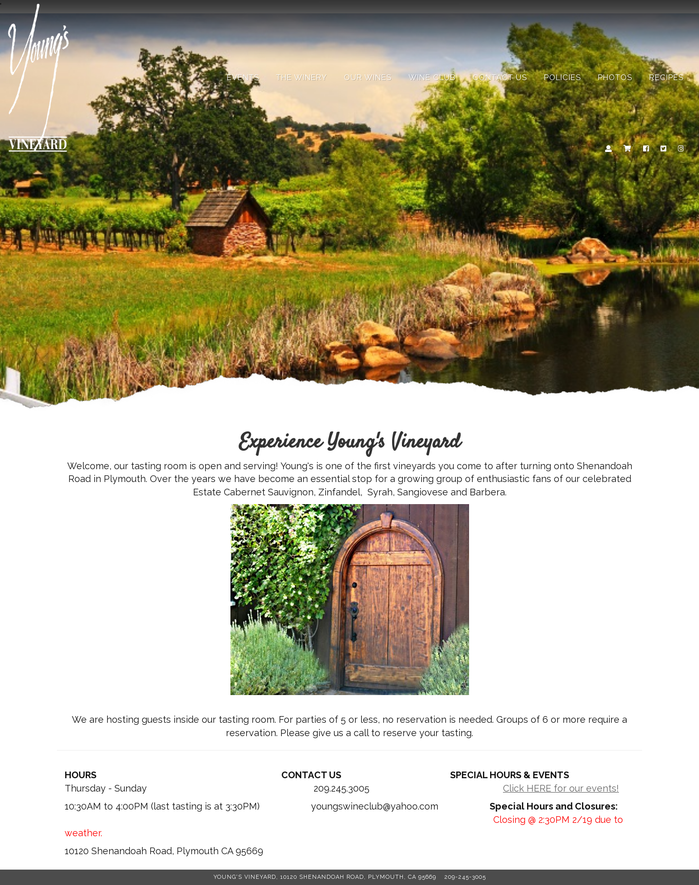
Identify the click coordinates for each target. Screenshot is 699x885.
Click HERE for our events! (561, 788)
